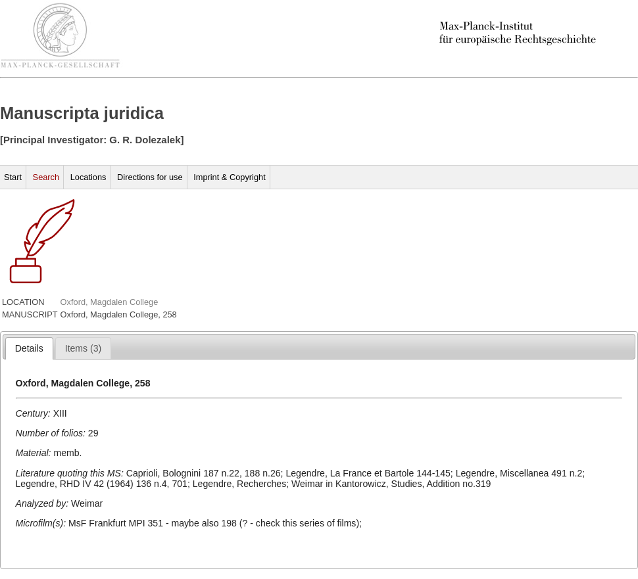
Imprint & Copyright (229, 177)
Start (13, 177)
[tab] (29, 348)
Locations (88, 177)
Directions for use (150, 177)
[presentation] (29, 348)
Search (46, 177)
